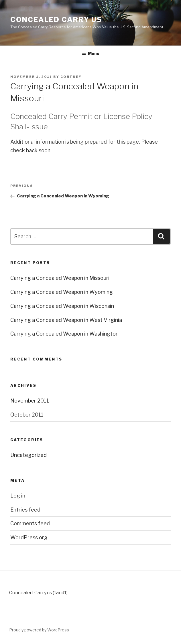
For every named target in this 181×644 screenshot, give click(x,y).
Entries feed (25, 510)
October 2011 (27, 415)
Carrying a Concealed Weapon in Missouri (59, 278)
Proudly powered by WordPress (39, 629)
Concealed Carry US (56, 19)
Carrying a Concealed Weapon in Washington (64, 334)
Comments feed (30, 523)
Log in (17, 496)
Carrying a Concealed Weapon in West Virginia (66, 320)
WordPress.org (29, 537)
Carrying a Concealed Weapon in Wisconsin (62, 306)
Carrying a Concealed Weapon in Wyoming (61, 292)
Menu (90, 53)
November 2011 (29, 401)
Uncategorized (28, 455)
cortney (71, 77)
